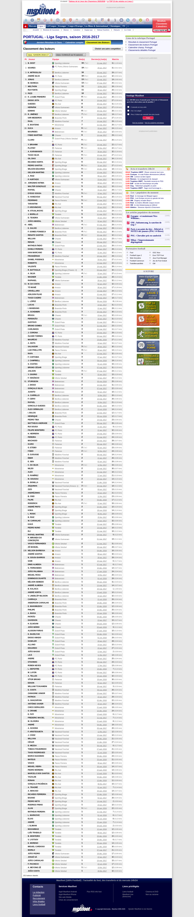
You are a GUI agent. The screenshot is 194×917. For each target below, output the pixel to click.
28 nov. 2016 (102, 510)
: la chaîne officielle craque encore (142, 203)
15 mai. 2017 (102, 118)
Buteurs (66, 30)
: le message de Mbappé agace (141, 196)
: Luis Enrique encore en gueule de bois (144, 198)
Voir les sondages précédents (154, 123)
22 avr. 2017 (102, 273)
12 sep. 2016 (102, 829)
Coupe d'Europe (75, 26)
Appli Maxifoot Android (68, 892)
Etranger (62, 26)
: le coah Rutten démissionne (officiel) (145, 174)
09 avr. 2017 (102, 489)
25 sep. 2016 (102, 759)
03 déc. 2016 (102, 500)
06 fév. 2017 (102, 148)
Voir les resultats (137, 123)
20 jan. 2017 (102, 259)
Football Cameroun (137, 261)
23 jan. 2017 (102, 315)
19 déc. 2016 (102, 340)
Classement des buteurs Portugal (142, 45)
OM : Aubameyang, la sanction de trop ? (146, 224)
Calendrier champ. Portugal (140, 47)
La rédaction (38, 892)
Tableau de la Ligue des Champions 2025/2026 (87, 1)
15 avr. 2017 (102, 128)
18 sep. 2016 (102, 613)
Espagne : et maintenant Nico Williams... (144, 217)
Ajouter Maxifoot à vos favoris (140, 909)
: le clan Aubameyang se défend (141, 205)
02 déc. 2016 (102, 406)
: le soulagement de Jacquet (141, 179)
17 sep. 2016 (102, 571)
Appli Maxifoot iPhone (67, 894)
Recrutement (39, 898)
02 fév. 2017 (102, 451)
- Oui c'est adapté (135, 111)
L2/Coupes (51, 26)
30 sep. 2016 (102, 766)
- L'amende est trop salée (138, 107)
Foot (131, 252)
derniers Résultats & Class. (49, 42)
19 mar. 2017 (102, 256)
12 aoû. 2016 (102, 773)
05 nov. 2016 (102, 381)
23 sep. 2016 (102, 676)
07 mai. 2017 (102, 83)
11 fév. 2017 (102, 496)
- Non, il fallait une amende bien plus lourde (144, 114)
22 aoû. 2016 (102, 770)
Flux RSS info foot (94, 892)
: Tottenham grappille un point (140, 186)
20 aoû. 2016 (102, 627)
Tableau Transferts (103, 30)
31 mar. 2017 (102, 539)
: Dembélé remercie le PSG (144, 181)
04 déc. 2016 (102, 550)
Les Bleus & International (96, 26)
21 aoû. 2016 (102, 707)
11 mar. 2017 (102, 214)
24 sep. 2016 (102, 808)
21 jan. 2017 (102, 252)
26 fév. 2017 (102, 871)
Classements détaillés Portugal (141, 50)
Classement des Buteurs (98, 42)
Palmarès (117, 30)
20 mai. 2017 (102, 72)
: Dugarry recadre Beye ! (138, 200)
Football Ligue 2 (136, 255)
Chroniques (115, 26)
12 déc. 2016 (102, 780)
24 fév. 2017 (102, 402)
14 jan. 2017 (102, 305)
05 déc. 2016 (102, 756)
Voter (148, 118)
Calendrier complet (74, 42)
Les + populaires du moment (144, 192)
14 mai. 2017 (102, 76)
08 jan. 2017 (102, 183)
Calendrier (76, 30)
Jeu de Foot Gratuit (160, 261)
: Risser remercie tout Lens (144, 172)
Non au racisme (152, 894)
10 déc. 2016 (102, 568)
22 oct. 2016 (102, 864)
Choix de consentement (68, 900)
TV (124, 26)
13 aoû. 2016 (102, 592)
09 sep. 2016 (102, 582)
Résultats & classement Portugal (142, 42)
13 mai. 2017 (102, 79)
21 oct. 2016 (102, 599)
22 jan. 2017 (102, 857)
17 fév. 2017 (102, 665)
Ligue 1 (41, 26)
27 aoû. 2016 (102, 631)
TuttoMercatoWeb (136, 263)
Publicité (37, 895)
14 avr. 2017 (102, 521)
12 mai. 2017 (102, 385)
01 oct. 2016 (102, 364)
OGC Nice (156, 252)
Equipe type (89, 30)
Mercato (32, 26)
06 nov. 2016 (102, 301)
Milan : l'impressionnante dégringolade (142, 241)
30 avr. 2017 (102, 90)
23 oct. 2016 (102, 409)
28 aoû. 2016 (102, 624)
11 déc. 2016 (102, 277)
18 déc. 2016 (102, 169)
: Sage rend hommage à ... (144, 188)
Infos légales (39, 901)
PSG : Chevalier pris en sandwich (146, 236)
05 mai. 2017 (102, 162)
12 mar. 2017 (102, 246)
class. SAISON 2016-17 (40, 55)
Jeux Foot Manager (160, 258)
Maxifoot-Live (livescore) (127, 895)
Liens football (39, 904)
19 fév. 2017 (102, 86)
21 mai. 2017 (102, 63)
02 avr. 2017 (102, 221)
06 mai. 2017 (102, 197)
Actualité (36, 30)
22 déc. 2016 (102, 507)
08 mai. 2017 (102, 242)
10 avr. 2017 (102, 319)
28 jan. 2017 (102, 347)
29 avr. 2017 (102, 68)
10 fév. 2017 (102, 395)
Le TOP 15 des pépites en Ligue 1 (120, 1)
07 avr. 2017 (102, 357)
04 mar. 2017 (102, 270)
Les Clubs (127, 30)
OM (154, 263)
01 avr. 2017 (102, 787)
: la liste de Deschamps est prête (141, 183)
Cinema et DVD (152, 892)
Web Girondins (135, 258)
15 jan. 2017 (102, 193)
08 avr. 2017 (102, 176)
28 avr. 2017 (102, 107)
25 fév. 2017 (102, 517)
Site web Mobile (65, 897)
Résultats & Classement (51, 30)
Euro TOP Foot (158, 255)
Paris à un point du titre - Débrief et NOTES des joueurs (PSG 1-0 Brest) (147, 230)
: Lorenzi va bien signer (138, 177)
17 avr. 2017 (102, 475)
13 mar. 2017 (102, 200)
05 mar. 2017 (102, 298)
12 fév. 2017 (102, 465)
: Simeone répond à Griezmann (142, 207)
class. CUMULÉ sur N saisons (71, 55)
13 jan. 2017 (102, 651)
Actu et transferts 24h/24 (142, 169)
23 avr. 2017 (102, 179)
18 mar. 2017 (102, 479)
